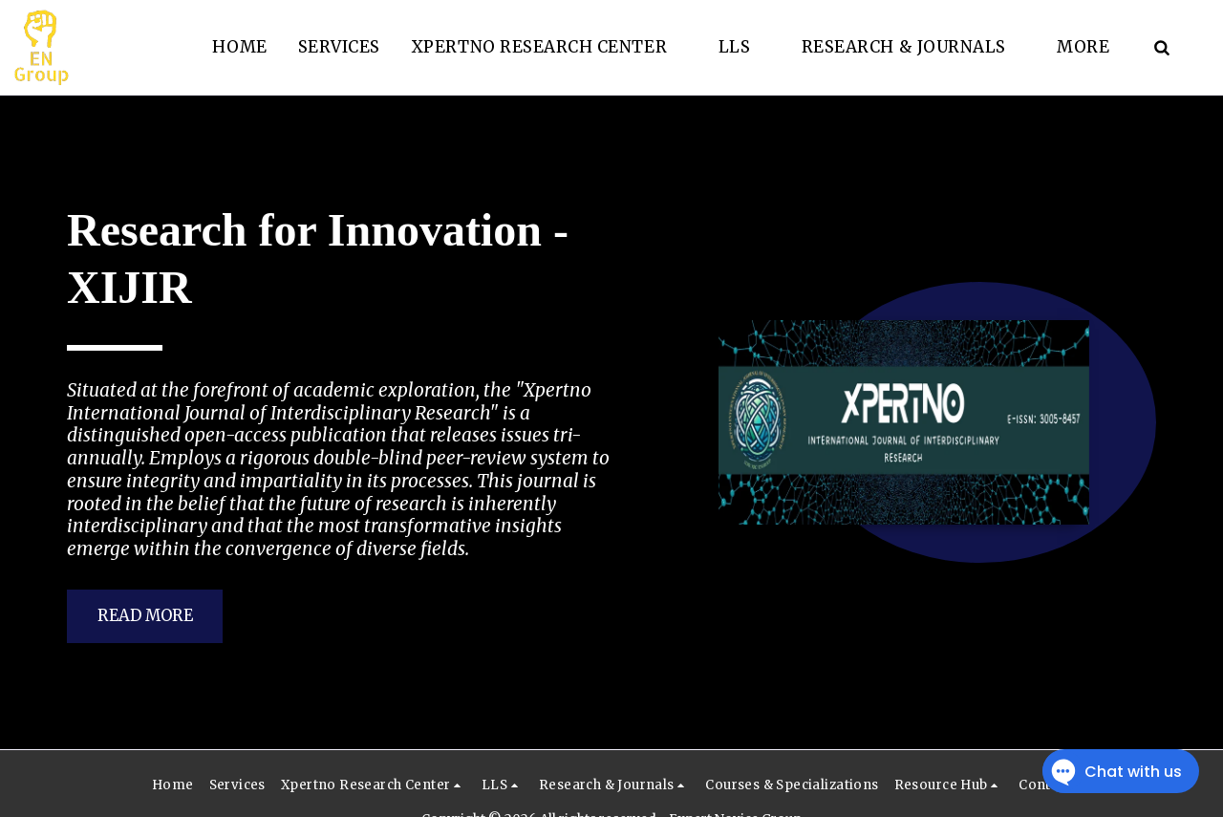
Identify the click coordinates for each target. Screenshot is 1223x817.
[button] (549, 48)
